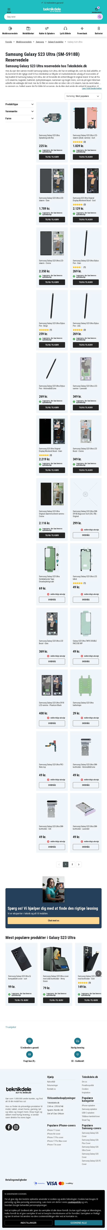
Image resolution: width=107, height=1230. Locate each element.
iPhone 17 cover (53, 1130)
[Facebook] (8, 1126)
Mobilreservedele (10, 30)
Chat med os (53, 920)
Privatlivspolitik (88, 1085)
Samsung (40, 42)
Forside (8, 42)
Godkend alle (78, 1222)
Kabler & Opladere (47, 30)
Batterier (99, 30)
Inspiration (86, 1092)
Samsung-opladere (89, 1109)
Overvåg (86, 535)
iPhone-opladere (88, 1105)
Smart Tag (86, 1120)
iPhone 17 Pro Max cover (57, 1141)
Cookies (85, 1089)
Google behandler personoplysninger (30, 1205)
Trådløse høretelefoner (91, 1116)
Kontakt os (51, 1089)
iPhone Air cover (53, 1134)
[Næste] (98, 973)
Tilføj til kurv (52, 157)
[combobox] (53, 17)
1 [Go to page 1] (65, 864)
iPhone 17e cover (54, 1145)
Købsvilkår (51, 1082)
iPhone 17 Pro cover (55, 1137)
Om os (84, 1082)
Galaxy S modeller (55, 42)
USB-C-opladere (88, 1113)
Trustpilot (10, 1027)
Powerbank (82, 30)
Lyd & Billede (65, 30)
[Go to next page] (79, 864)
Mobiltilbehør (28, 30)
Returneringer (52, 1085)
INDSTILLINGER (28, 1222)
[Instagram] (16, 1126)
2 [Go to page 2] (72, 864)
